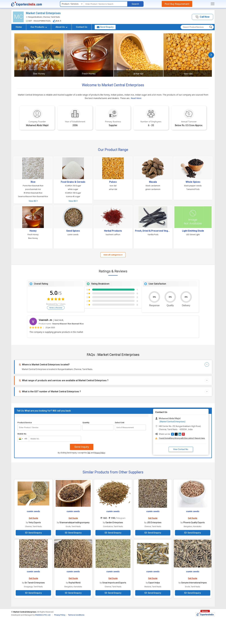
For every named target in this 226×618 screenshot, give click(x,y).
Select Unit (119, 422)
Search (135, 4)
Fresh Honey (89, 73)
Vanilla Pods (153, 234)
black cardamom (153, 185)
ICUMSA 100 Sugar (73, 192)
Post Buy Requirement (177, 3)
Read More (136, 98)
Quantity (85, 422)
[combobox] (22, 438)
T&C (88, 453)
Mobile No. (22, 434)
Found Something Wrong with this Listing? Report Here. (182, 438)
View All (33, 201)
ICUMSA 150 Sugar (73, 185)
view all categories (113, 255)
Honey (33, 231)
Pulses (113, 182)
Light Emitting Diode (193, 231)
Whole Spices (193, 182)
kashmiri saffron (113, 234)
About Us (61, 27)
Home (19, 27)
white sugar (73, 189)
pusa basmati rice (33, 189)
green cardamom (152, 189)
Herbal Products (113, 231)
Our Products (39, 27)
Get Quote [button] (33, 518)
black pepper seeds (193, 185)
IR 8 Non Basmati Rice (33, 192)
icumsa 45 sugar (73, 196)
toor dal (188, 73)
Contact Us (81, 27)
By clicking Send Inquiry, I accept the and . (82, 453)
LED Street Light (193, 234)
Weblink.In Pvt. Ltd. (43, 615)
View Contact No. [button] (181, 449)
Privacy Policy (99, 453)
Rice (33, 182)
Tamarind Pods (193, 189)
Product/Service (24, 422)
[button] (202, 17)
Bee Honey (39, 73)
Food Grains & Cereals (73, 182)
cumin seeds (73, 234)
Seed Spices (73, 231)
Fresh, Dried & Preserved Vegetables (153, 231)
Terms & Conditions (76, 615)
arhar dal (138, 73)
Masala (153, 182)
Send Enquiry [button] (105, 27)
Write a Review (55, 307)
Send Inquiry (81, 446)
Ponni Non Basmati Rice (33, 185)
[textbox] (105, 4)
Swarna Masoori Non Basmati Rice (33, 196)
